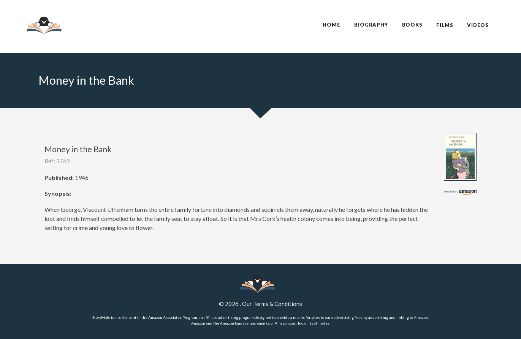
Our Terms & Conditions (272, 303)
